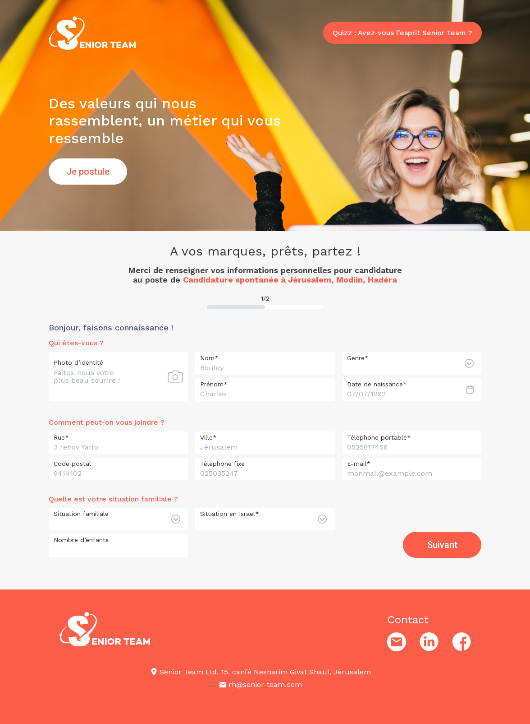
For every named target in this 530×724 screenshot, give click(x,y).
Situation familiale (81, 513)
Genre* (358, 358)
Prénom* (214, 384)
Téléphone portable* (379, 437)
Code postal (72, 463)
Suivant (442, 542)
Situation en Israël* (229, 513)
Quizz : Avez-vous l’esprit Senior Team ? (402, 39)
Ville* (208, 437)
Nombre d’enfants (81, 539)
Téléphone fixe (222, 463)
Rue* (61, 437)
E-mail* (358, 463)
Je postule (88, 171)
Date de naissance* (377, 384)
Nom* (209, 358)
